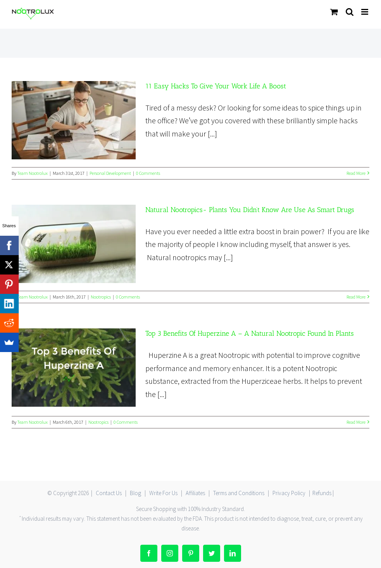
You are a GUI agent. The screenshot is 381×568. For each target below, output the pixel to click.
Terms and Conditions (238, 493)
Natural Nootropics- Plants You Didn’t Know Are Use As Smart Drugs (249, 209)
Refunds (321, 493)
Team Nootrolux (32, 173)
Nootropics (101, 297)
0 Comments (148, 173)
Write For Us (163, 493)
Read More (356, 173)
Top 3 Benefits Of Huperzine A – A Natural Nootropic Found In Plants (249, 333)
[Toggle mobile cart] (334, 12)
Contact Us (109, 493)
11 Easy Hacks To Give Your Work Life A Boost (215, 86)
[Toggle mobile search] (349, 12)
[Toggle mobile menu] (365, 12)
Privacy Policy (288, 493)
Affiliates (195, 493)
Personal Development (110, 173)
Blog (135, 493)
